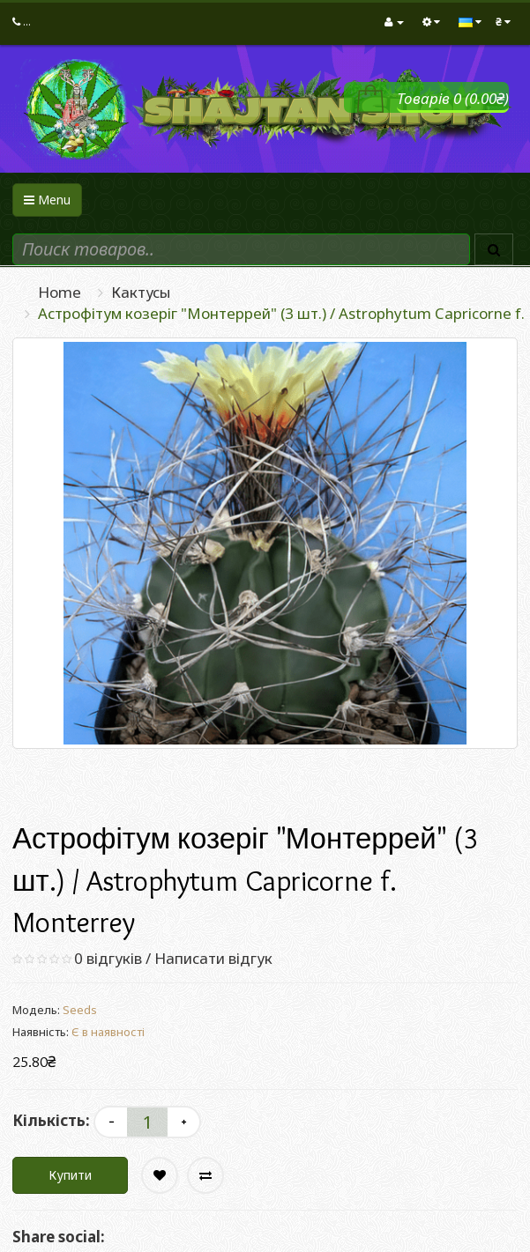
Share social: (58, 1236)
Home (59, 292)
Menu (47, 199)
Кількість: (51, 1120)
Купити (70, 1175)
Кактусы (140, 292)
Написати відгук (213, 958)
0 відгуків (108, 958)
